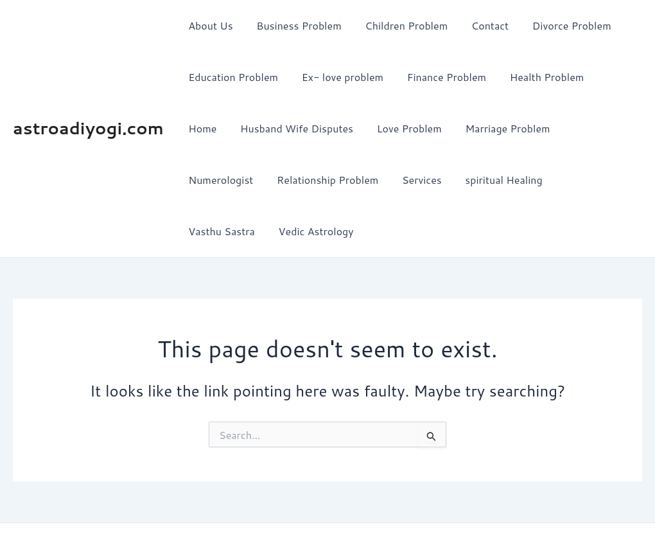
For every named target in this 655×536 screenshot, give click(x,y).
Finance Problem (438, 76)
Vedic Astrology (591, 179)
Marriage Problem (448, 128)
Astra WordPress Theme (448, 503)
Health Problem (536, 76)
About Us (209, 25)
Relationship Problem (237, 179)
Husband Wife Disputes (243, 128)
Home (608, 76)
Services (329, 179)
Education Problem (232, 76)
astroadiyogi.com (88, 102)
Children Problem (399, 25)
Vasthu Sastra (500, 179)
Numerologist (543, 128)
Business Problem (294, 25)
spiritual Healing (407, 179)
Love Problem (352, 128)
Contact (479, 25)
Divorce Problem (558, 25)
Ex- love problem (338, 76)
